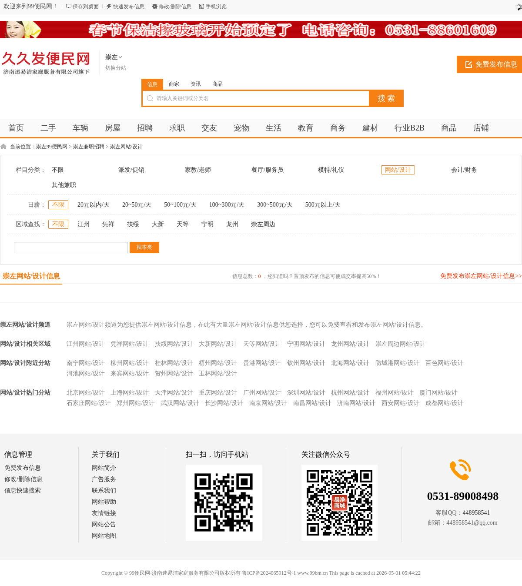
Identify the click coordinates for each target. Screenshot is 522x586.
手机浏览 (216, 6)
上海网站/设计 (129, 392)
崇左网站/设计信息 (31, 276)
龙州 (232, 224)
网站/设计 (398, 170)
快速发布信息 (128, 6)
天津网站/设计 (174, 392)
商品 (217, 84)
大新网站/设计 (218, 344)
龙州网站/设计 (350, 344)
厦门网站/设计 (438, 392)
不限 (58, 170)
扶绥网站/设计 (174, 344)
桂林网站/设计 (174, 363)
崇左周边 (263, 224)
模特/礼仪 (331, 170)
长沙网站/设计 (224, 403)
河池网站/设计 (86, 373)
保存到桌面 (86, 6)
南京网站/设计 (268, 403)
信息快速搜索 (22, 490)
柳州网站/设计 (129, 363)
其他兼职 (64, 185)
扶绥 (133, 224)
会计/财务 (464, 170)
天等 (183, 224)
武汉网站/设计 (180, 403)
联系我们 (104, 490)
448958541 (476, 512)
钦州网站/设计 (306, 363)
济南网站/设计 (356, 403)
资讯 (196, 84)
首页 (16, 128)
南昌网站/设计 (312, 403)
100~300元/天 (226, 204)
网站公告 (104, 524)
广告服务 (104, 479)
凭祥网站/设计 (129, 344)
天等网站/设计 (262, 344)
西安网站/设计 (400, 403)
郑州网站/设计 (136, 403)
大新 (158, 224)
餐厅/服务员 (267, 170)
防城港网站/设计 (397, 363)
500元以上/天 (323, 204)
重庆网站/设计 (218, 392)
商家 (174, 84)
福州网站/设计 (394, 392)
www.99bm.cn (313, 573)
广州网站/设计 (262, 392)
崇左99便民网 (51, 147)
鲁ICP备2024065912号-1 (269, 573)
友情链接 (104, 513)
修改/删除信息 (175, 6)
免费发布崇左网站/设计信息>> (481, 276)
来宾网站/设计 (129, 373)
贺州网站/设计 (174, 373)
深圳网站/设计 (306, 392)
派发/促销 (131, 170)
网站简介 (104, 468)
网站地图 (104, 535)
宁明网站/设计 (306, 344)
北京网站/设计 (86, 392)
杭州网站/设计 (350, 392)
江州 (83, 224)
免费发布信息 (22, 468)
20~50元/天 (136, 204)
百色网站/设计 (444, 363)
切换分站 (115, 68)
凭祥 (108, 224)
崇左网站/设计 (126, 147)
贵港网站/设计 (262, 363)
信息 (152, 84)
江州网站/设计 (86, 344)
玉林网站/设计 (218, 373)
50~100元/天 (180, 204)
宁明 (207, 224)
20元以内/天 (93, 204)
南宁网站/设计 (86, 363)
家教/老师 (198, 170)
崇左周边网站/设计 (400, 344)
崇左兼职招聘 (88, 147)
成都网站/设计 (444, 403)
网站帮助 (104, 502)
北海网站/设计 (350, 363)
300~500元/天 (274, 204)
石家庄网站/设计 (89, 403)
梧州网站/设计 (218, 363)
